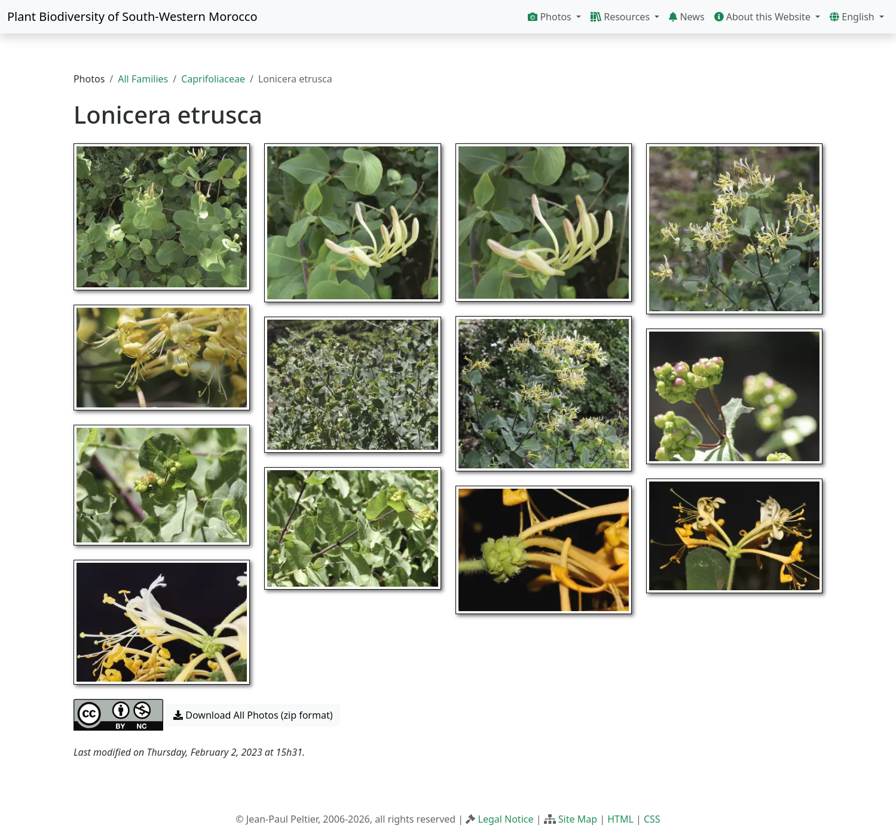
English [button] (853, 16)
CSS (652, 819)
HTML (620, 819)
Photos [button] (551, 16)
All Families (143, 78)
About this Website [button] (764, 16)
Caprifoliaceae (213, 78)
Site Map (577, 819)
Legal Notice (506, 819)
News (686, 16)
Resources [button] (621, 16)
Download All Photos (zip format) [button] (252, 715)
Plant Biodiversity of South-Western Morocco (132, 16)
